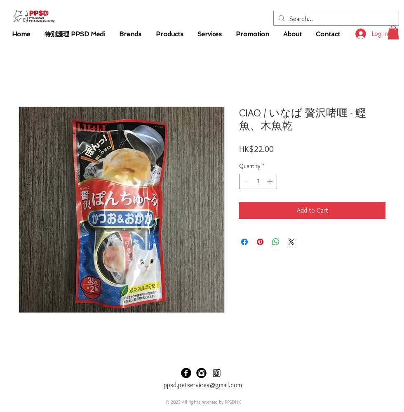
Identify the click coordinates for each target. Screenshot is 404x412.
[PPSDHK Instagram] (201, 373)
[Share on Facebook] (244, 242)
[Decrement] (245, 181)
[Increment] (270, 181)
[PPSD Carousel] (216, 373)
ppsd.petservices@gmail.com (203, 385)
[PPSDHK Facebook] (186, 373)
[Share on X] (291, 242)
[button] (393, 32)
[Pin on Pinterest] (260, 242)
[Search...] (335, 19)
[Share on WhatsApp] (276, 242)
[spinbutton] (258, 181)
